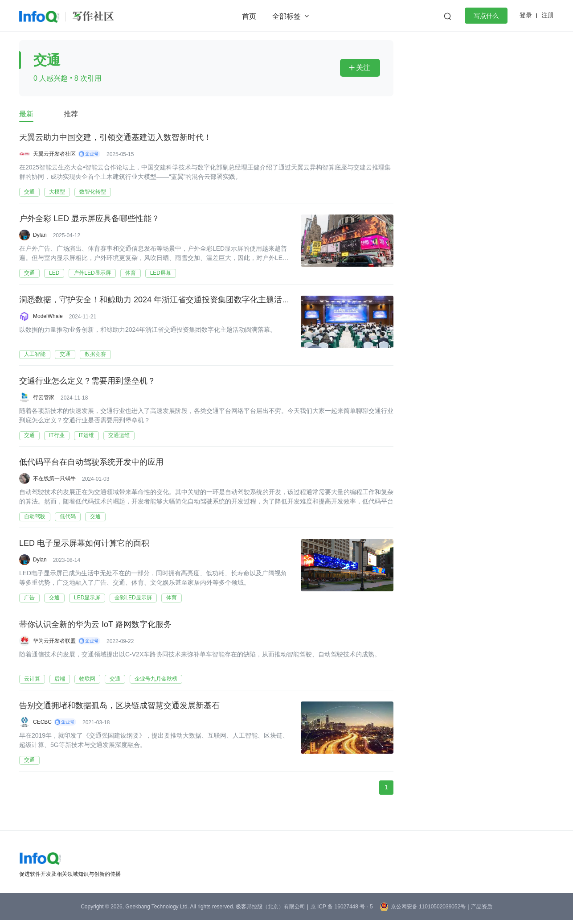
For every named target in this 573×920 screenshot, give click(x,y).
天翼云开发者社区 (54, 154)
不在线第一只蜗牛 (54, 478)
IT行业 (57, 435)
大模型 (57, 192)
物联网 (87, 679)
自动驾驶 (34, 516)
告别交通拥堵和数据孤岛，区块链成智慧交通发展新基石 (119, 705)
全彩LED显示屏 (133, 597)
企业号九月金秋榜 (156, 679)
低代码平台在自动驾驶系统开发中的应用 (91, 462)
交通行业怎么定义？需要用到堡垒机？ (87, 381)
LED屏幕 (160, 273)
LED (54, 273)
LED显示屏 (87, 597)
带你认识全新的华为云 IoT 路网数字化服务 (95, 624)
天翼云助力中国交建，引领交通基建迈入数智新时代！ (115, 137)
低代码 (68, 516)
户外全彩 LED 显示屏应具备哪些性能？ (89, 219)
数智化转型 (92, 192)
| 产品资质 (480, 906)
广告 (29, 597)
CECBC (42, 722)
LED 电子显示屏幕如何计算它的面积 (84, 543)
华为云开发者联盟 (54, 641)
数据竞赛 (95, 354)
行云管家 (43, 397)
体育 (130, 273)
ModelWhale (48, 316)
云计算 (32, 679)
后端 (59, 679)
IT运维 (86, 435)
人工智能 (34, 354)
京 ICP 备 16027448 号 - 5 (342, 906)
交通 (29, 192)
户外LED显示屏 (92, 273)
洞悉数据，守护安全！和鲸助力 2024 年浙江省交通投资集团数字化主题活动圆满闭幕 (170, 300)
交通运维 (119, 435)
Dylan (40, 235)
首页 (249, 16)
